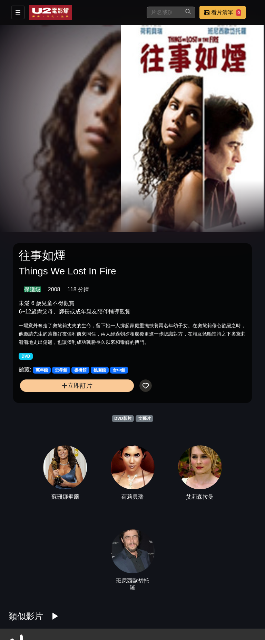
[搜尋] (164, 12)
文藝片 (144, 418)
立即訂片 (77, 385)
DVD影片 (122, 418)
